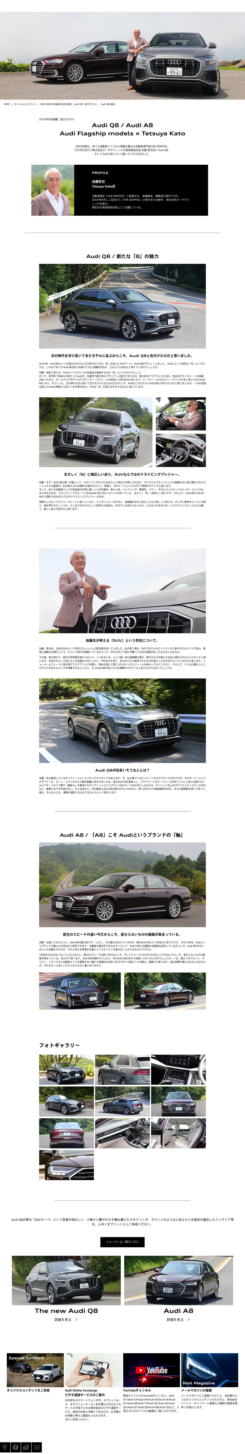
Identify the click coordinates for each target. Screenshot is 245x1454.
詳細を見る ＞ (66, 1320)
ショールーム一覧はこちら (122, 1242)
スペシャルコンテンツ (25, 104)
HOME (7, 104)
